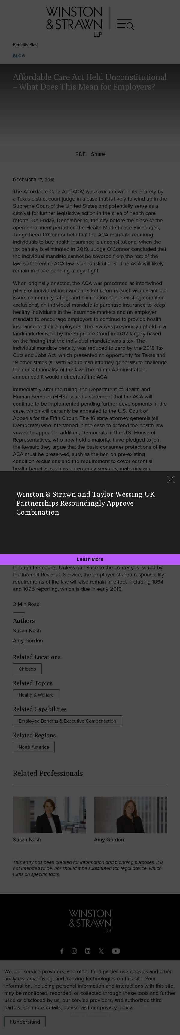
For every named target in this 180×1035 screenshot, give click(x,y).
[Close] (171, 480)
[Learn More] (90, 559)
